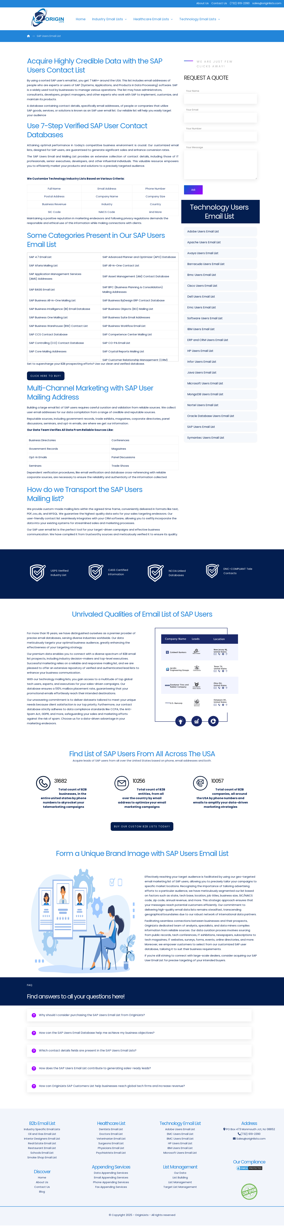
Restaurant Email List (42, 1152)
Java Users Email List (201, 373)
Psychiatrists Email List (111, 1157)
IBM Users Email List (201, 330)
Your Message (194, 147)
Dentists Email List (111, 1134)
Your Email (192, 109)
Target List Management (180, 1191)
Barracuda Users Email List (206, 265)
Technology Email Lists (197, 19)
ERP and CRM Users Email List (207, 341)
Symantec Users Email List (205, 438)
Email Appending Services (111, 1182)
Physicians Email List (111, 1152)
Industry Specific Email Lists (42, 1134)
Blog (42, 1196)
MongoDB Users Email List (205, 395)
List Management (180, 1187)
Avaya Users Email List (202, 254)
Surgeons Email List (111, 1148)
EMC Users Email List (180, 1138)
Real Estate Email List (42, 1148)
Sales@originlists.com (251, 1143)
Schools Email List (42, 1157)
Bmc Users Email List (201, 275)
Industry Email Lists (107, 19)
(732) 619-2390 (250, 1138)
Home (81, 19)
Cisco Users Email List (202, 286)
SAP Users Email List (201, 427)
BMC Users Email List (180, 1143)
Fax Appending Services (111, 1191)
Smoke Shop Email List (42, 1162)
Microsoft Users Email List (205, 384)
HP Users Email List (200, 351)
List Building (180, 1182)
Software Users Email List (205, 319)
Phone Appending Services (111, 1187)
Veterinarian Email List (111, 1143)
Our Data (180, 1177)
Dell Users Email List (201, 297)
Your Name (192, 91)
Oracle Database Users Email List (210, 417)
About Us (202, 3)
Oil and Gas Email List (42, 1138)
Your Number (194, 128)
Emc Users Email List (201, 308)
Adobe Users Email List (203, 232)
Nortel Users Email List (202, 406)
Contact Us (219, 3)
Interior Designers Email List (42, 1143)
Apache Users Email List (204, 243)
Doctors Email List (111, 1138)
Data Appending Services (111, 1177)
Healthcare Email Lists (151, 19)
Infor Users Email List (201, 362)
